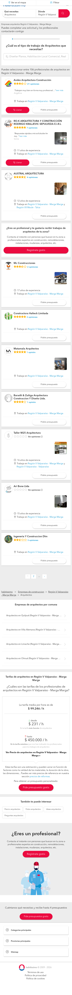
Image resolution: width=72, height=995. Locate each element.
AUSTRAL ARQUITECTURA (29, 180)
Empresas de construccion (31, 599)
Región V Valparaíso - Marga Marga (45, 108)
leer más (59, 97)
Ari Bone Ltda (21, 493)
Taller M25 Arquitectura (27, 440)
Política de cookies (35, 985)
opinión (31, 359)
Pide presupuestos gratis (36, 923)
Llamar (17, 117)
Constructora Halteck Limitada (31, 320)
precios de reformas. (40, 783)
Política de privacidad (35, 982)
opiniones (33, 91)
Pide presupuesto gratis (36, 794)
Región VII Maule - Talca (28, 214)
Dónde (41, 12)
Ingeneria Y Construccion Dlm (30, 543)
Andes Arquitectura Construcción (32, 87)
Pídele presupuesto (49, 117)
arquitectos (12, 816)
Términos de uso (35, 979)
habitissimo (7, 599)
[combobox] (19, 13)
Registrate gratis (36, 257)
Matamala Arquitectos (26, 355)
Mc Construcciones (24, 270)
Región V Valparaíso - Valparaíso (33, 474)
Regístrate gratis (36, 861)
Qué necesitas (11, 12)
